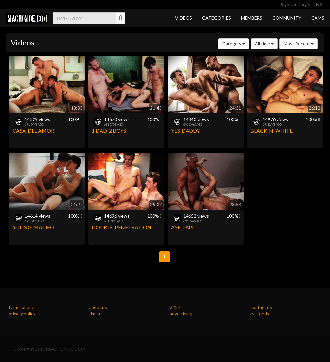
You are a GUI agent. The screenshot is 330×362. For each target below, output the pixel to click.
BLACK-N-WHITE (271, 131)
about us (98, 307)
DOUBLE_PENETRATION (121, 227)
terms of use (21, 307)
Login (304, 4)
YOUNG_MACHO (33, 227)
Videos (183, 18)
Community (286, 18)
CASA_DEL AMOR (33, 131)
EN (318, 4)
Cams (317, 18)
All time (264, 43)
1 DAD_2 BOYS (109, 131)
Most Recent (299, 43)
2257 (175, 307)
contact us (261, 307)
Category (233, 43)
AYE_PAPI (182, 227)
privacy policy (22, 313)
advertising (181, 313)
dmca (94, 313)
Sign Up (288, 4)
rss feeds (259, 313)
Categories (216, 18)
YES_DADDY (185, 131)
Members (251, 18)
